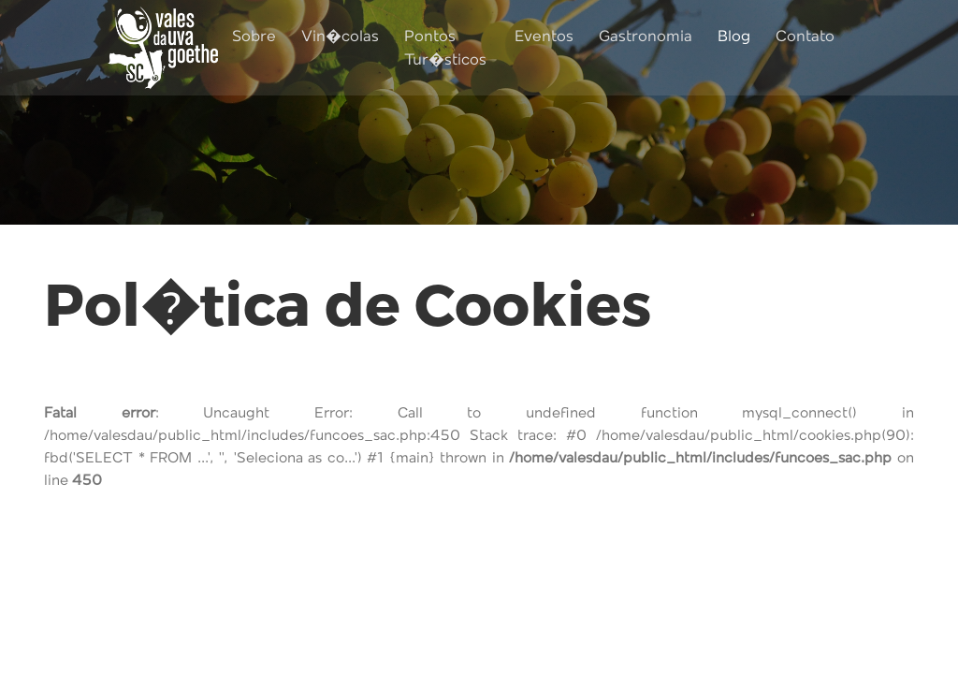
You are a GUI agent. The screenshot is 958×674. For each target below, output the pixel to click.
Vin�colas (340, 37)
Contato (805, 37)
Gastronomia (645, 37)
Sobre (254, 37)
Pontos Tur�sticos (445, 49)
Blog (734, 37)
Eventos (544, 37)
